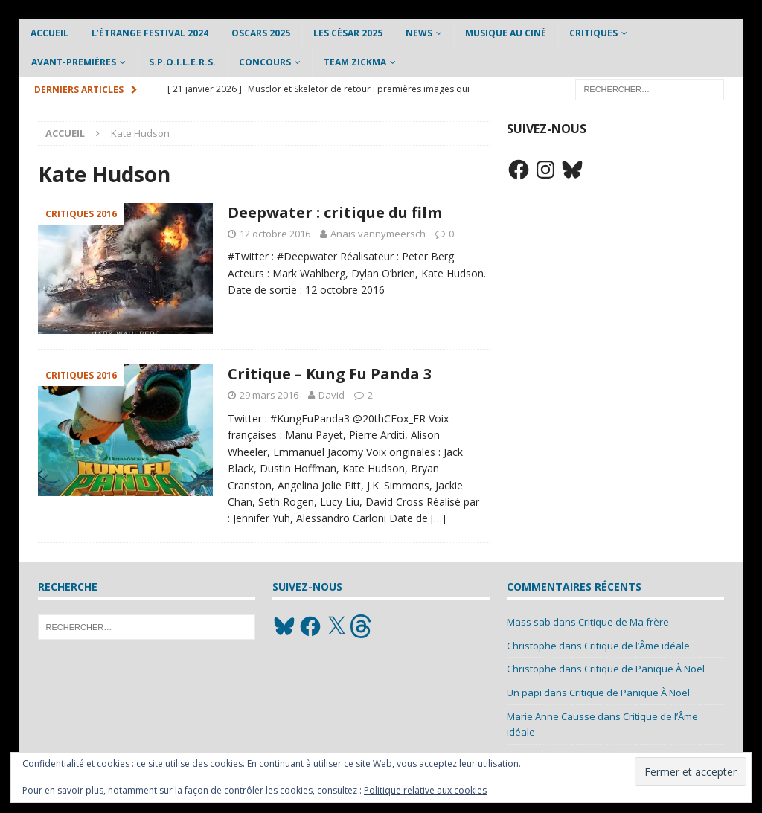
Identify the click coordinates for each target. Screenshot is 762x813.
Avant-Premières (73, 62)
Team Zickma (355, 62)
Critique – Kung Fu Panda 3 (330, 374)
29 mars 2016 (269, 395)
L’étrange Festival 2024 (150, 33)
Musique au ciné (505, 33)
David (331, 395)
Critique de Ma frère (623, 622)
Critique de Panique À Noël (644, 668)
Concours (265, 62)
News (419, 33)
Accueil (49, 33)
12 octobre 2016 (275, 233)
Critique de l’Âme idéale (637, 645)
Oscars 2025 (260, 33)
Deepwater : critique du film (335, 212)
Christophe (532, 645)
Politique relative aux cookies (425, 790)
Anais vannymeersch (378, 233)
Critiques (593, 33)
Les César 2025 (347, 33)
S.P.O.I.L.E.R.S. (182, 62)
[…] (438, 518)
